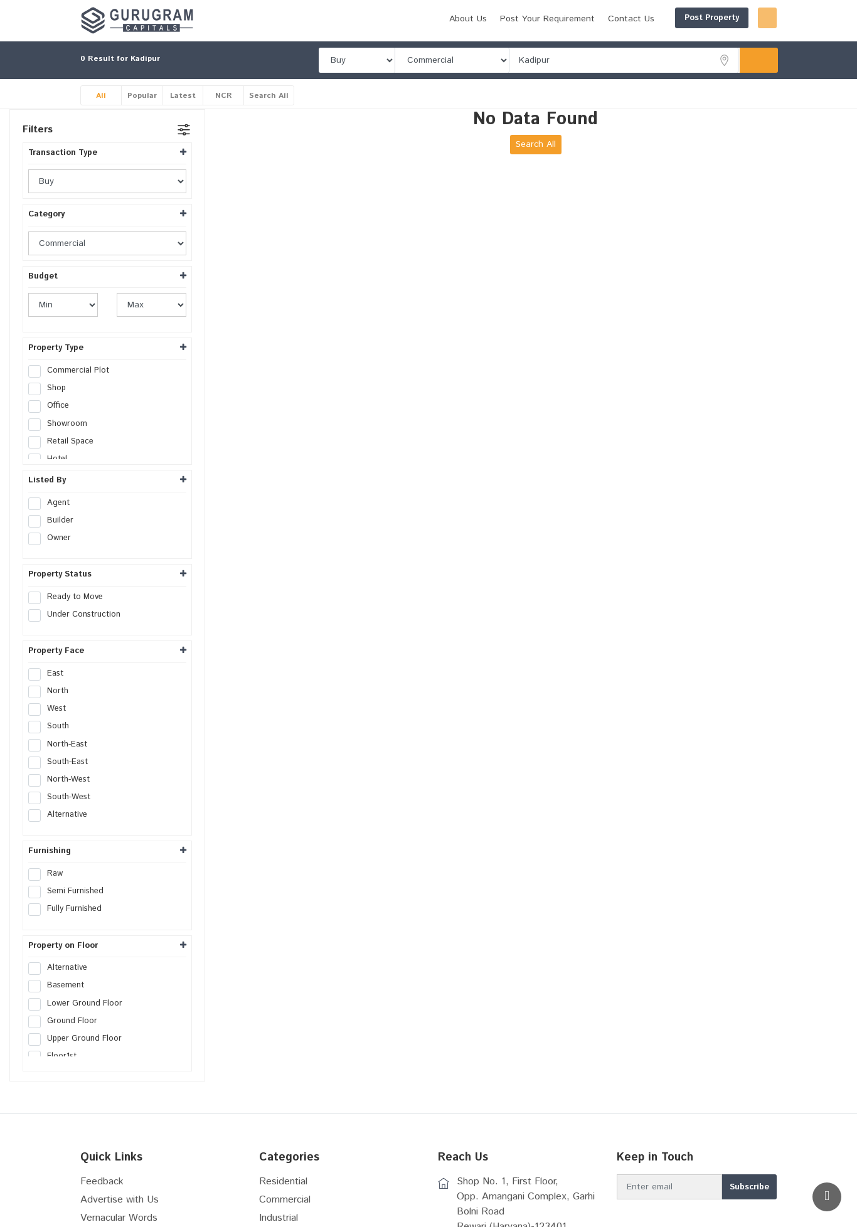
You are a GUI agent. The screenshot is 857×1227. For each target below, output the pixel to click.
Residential (283, 1181)
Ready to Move (69, 597)
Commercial (285, 1199)
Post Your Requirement (487, 19)
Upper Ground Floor (79, 1038)
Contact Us (571, 19)
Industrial (278, 1218)
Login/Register (737, 18)
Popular (142, 95)
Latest (183, 95)
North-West (63, 779)
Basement (60, 985)
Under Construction (78, 614)
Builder (55, 520)
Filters (38, 129)
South (52, 726)
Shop (51, 388)
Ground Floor (66, 1021)
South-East (62, 762)
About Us (408, 19)
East (50, 673)
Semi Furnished (70, 891)
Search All (269, 95)
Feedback (102, 1181)
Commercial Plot (72, 370)
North (52, 691)
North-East (61, 744)
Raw (49, 873)
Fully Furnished (69, 909)
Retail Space (65, 441)
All (101, 95)
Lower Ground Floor (79, 1003)
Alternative (61, 815)
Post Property (651, 18)
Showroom (61, 424)
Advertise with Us (119, 1199)
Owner (53, 538)
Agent (53, 503)
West (51, 708)
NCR (223, 95)
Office (52, 406)
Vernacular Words (118, 1218)
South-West (63, 797)
